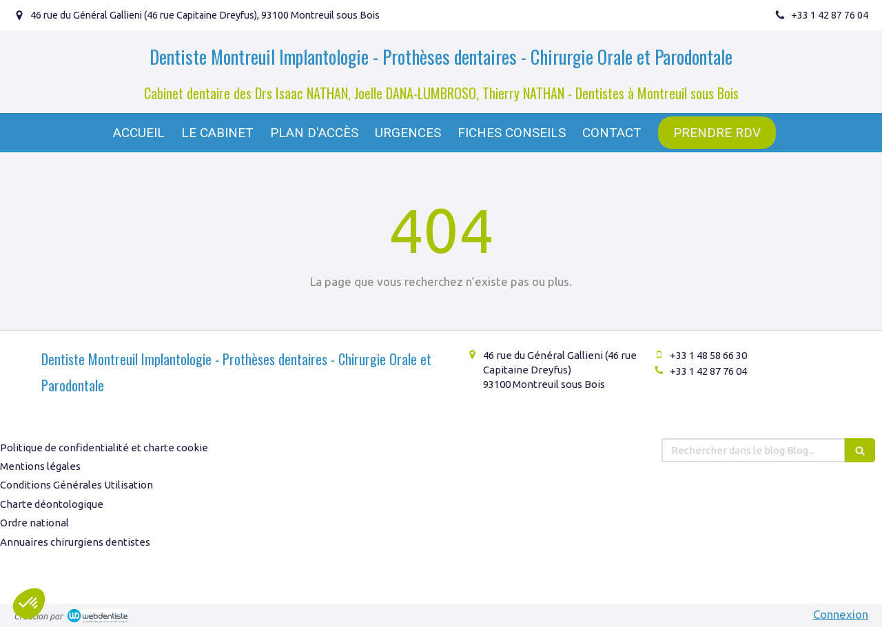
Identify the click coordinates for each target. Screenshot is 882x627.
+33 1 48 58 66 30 (708, 355)
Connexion (840, 614)
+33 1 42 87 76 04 (708, 371)
